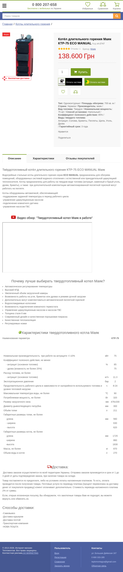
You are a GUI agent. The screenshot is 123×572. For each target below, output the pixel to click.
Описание (14, 158)
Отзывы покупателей (80, 158)
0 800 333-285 (97, 557)
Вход (56, 553)
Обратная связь (98, 566)
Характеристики (43, 158)
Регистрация (60, 557)
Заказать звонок (62, 566)
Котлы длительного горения (33, 24)
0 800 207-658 (44, 4)
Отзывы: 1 (75, 49)
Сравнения (59, 562)
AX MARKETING (30, 553)
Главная (7, 24)
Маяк (93, 49)
